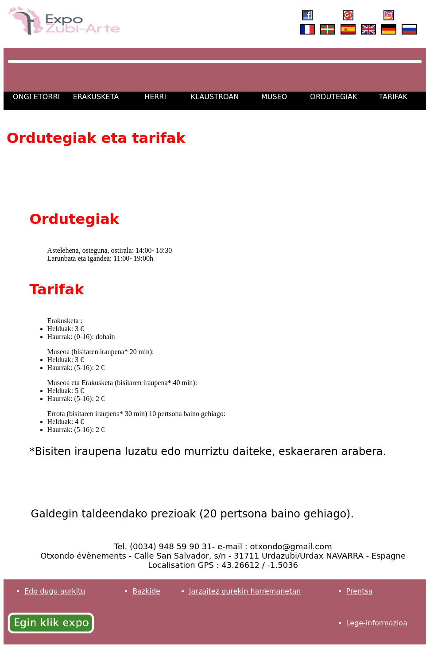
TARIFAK (393, 97)
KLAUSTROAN (215, 97)
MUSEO (274, 97)
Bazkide (146, 591)
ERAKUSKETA (96, 97)
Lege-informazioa (376, 623)
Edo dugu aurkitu (54, 591)
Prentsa (359, 591)
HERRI (155, 97)
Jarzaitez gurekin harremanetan (245, 591)
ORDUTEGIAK (333, 97)
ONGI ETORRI (36, 97)
